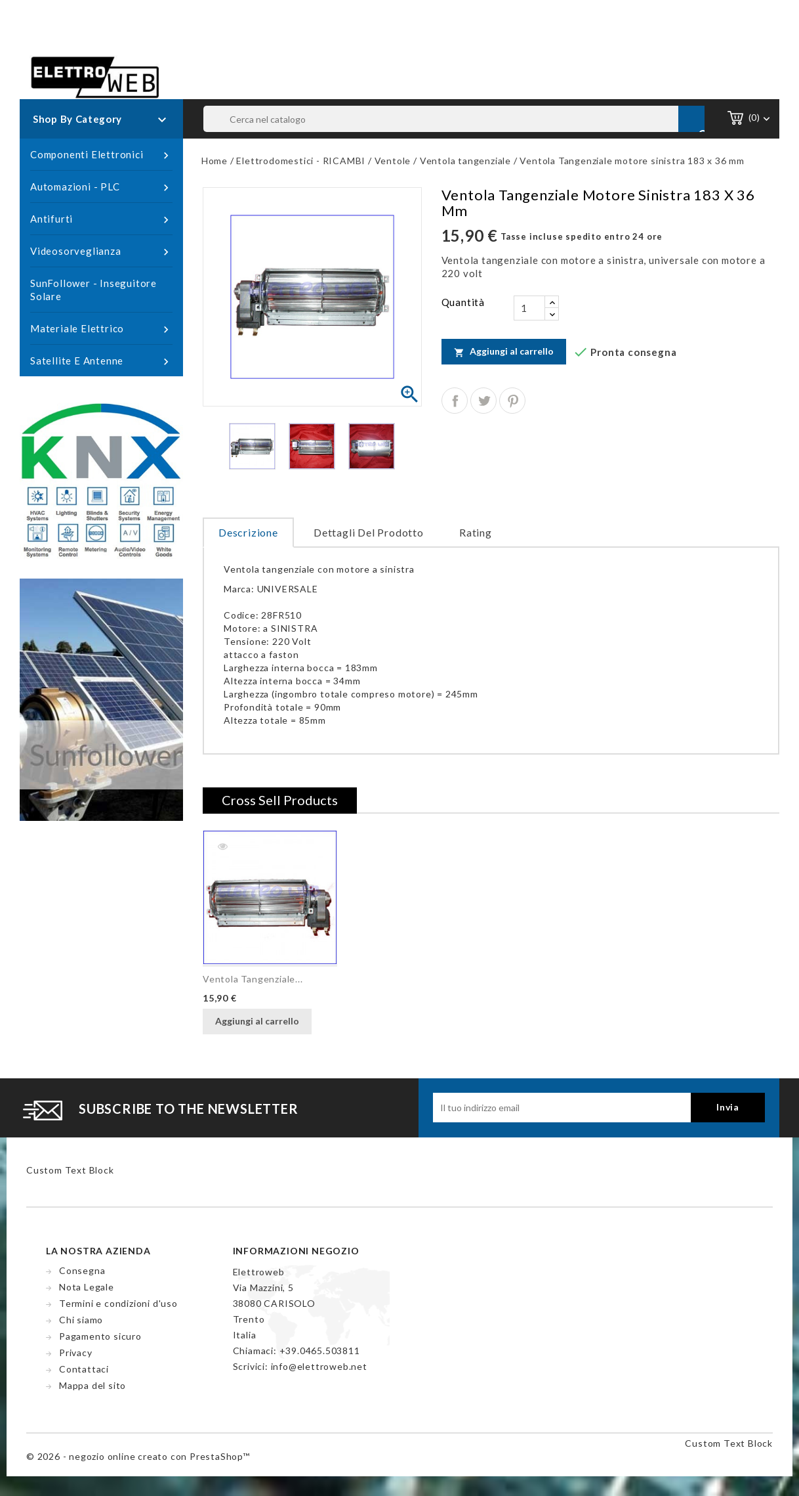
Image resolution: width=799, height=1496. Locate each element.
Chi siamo (81, 1319)
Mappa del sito (92, 1385)
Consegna (82, 1270)
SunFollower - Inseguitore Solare (93, 289)
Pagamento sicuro (100, 1336)
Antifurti (101, 219)
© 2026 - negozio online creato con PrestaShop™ (138, 1456)
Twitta (483, 400)
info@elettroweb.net (319, 1366)
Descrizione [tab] (248, 532)
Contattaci (84, 1369)
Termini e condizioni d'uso (118, 1303)
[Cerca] (454, 119)
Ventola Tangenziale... (253, 978)
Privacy (75, 1352)
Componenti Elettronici (101, 155)
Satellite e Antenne (101, 361)
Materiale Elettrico (101, 329)
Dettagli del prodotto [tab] (369, 532)
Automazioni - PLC (101, 187)
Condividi (454, 400)
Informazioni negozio (296, 1250)
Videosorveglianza (101, 251)
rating (475, 532)
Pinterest (512, 400)
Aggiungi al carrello (504, 351)
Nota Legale (86, 1286)
